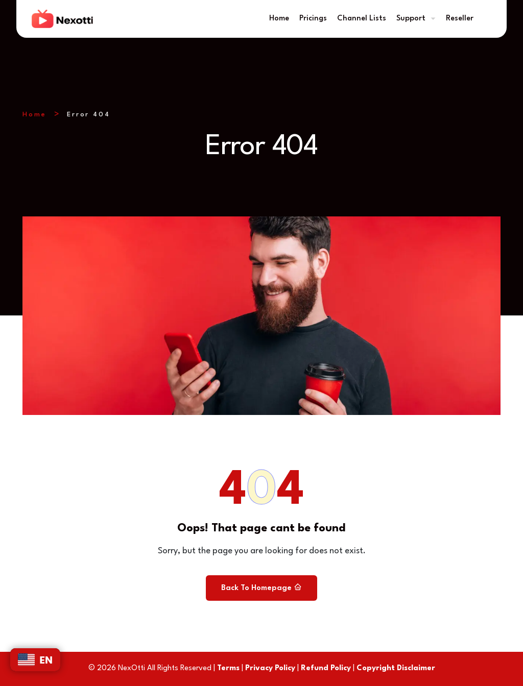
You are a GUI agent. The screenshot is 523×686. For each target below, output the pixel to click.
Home (279, 18)
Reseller (459, 18)
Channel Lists (361, 18)
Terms (228, 668)
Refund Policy (326, 668)
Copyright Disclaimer (395, 668)
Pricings (313, 18)
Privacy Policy (270, 668)
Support (410, 18)
